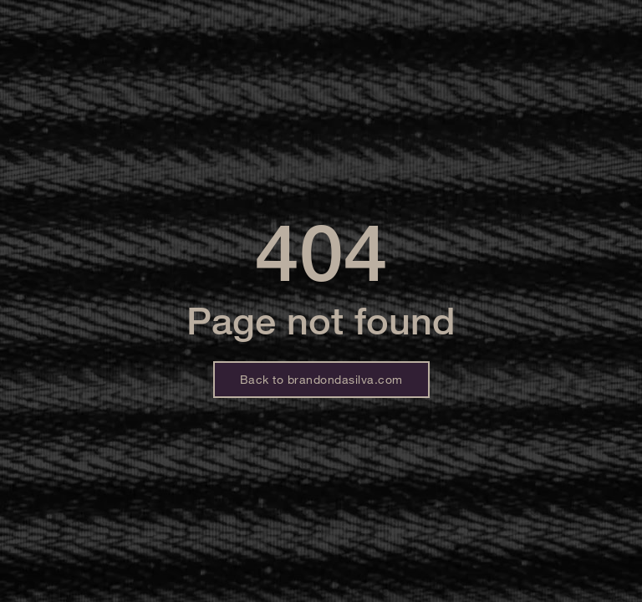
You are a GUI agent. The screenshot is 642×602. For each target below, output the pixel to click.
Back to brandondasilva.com (321, 379)
